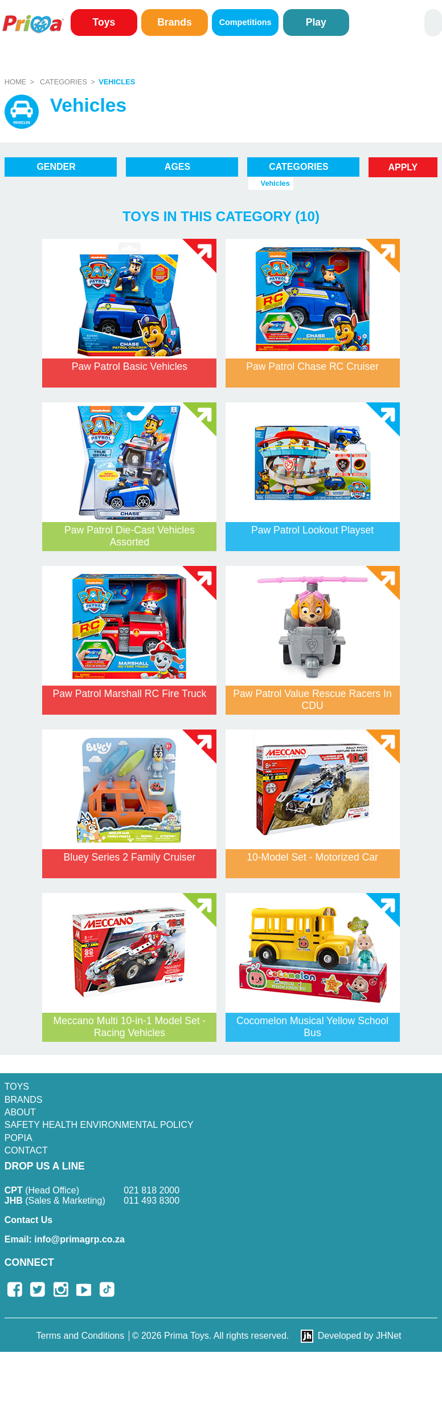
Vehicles (117, 82)
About (20, 1112)
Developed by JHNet (360, 1335)
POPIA (18, 1138)
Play (316, 22)
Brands (174, 22)
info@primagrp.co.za (65, 1239)
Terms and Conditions (80, 1335)
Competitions (245, 22)
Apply (403, 167)
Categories (63, 82)
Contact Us (28, 1220)
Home (15, 82)
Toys (103, 22)
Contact (26, 1150)
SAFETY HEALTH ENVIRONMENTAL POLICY (99, 1125)
